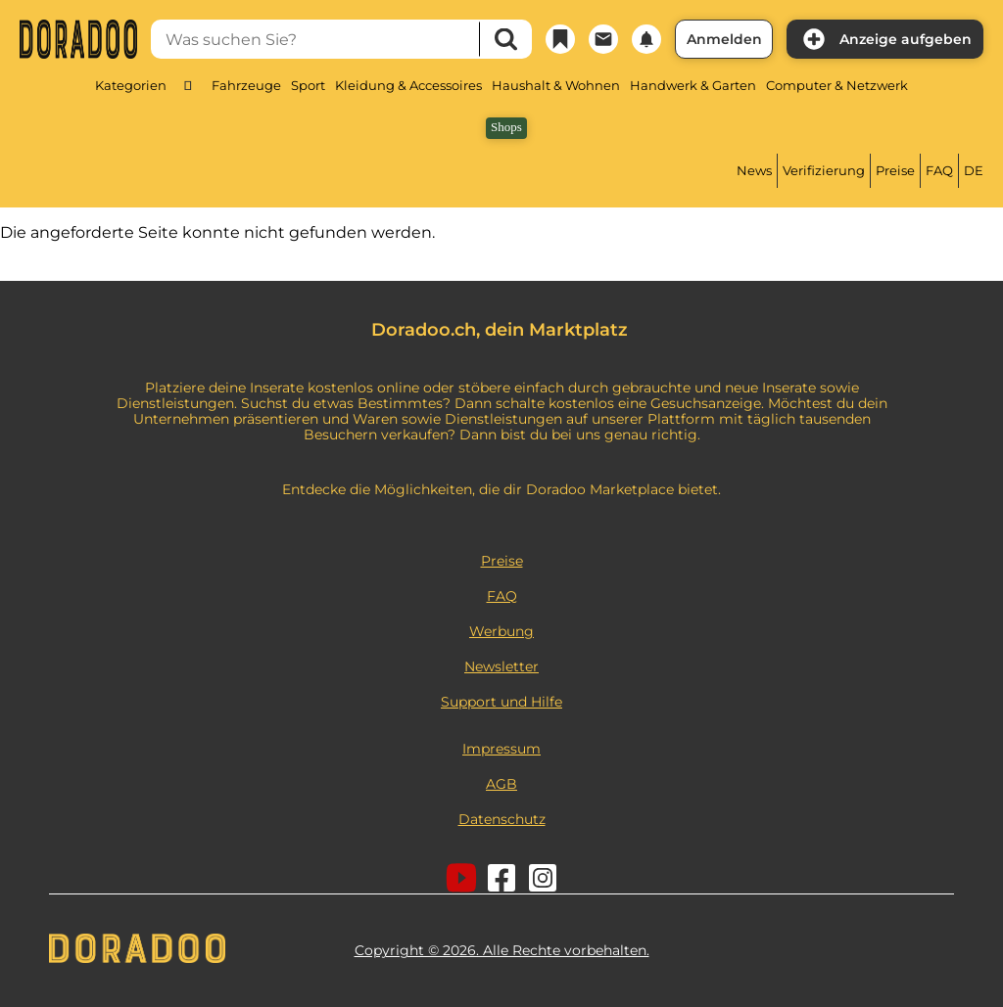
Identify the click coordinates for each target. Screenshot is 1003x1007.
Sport (308, 85)
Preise (895, 170)
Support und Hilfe (501, 701)
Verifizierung (824, 170)
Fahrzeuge (246, 85)
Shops (506, 126)
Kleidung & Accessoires (408, 85)
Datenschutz (502, 819)
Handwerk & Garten (693, 85)
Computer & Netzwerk (837, 85)
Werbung (501, 631)
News (754, 170)
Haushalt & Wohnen (556, 85)
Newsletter (501, 666)
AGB (501, 784)
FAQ (939, 170)
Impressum (501, 748)
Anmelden (724, 39)
